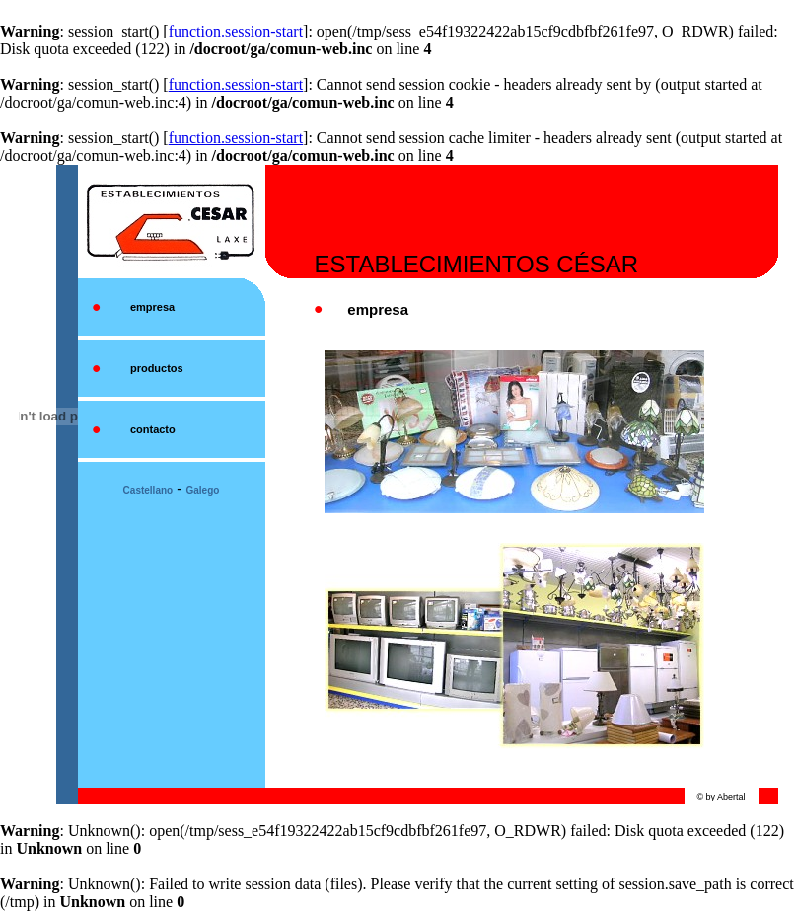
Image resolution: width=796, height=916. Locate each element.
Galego (203, 490)
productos (156, 368)
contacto (153, 429)
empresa (152, 307)
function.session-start (236, 31)
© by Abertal (720, 797)
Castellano (148, 490)
